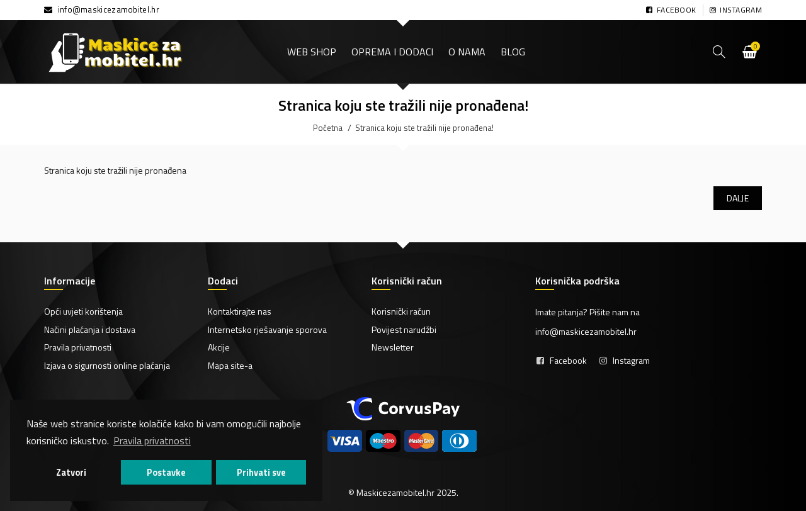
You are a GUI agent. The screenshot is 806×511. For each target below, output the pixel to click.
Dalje (738, 198)
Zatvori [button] (71, 473)
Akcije (219, 347)
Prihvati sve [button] (261, 473)
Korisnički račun (401, 311)
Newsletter (393, 347)
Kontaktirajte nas (239, 311)
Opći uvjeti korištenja (83, 311)
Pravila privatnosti (77, 347)
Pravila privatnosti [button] (152, 440)
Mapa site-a (230, 365)
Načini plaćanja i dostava (89, 329)
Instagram (631, 360)
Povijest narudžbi (404, 329)
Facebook (568, 360)
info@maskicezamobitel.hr (108, 9)
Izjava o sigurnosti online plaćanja (107, 365)
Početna (328, 127)
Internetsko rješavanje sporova (267, 329)
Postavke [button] (166, 473)
